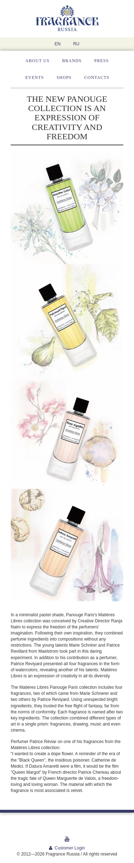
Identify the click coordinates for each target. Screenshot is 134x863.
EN (58, 43)
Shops (63, 77)
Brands (72, 60)
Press (101, 60)
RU (76, 43)
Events (34, 77)
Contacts (96, 77)
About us (37, 60)
